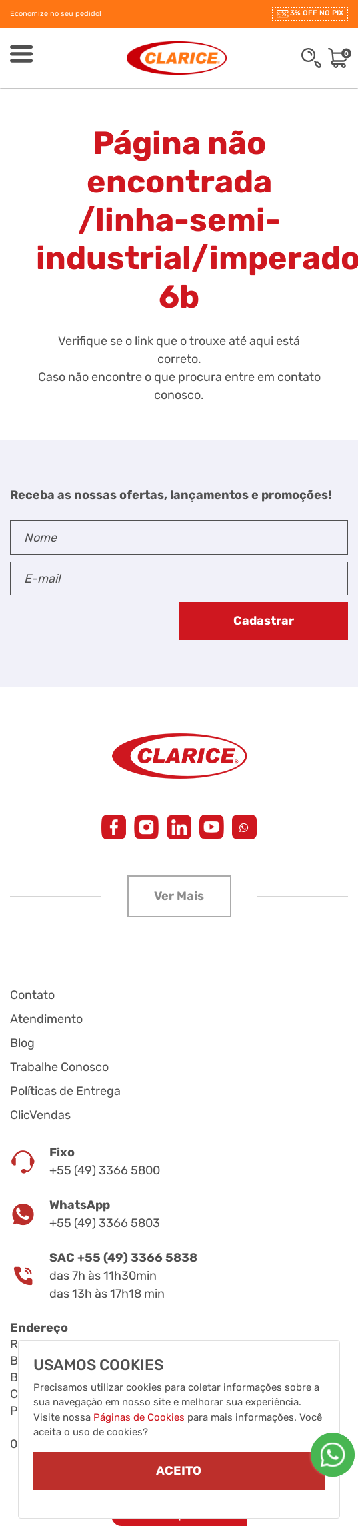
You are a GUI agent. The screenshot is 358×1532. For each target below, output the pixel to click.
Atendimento (46, 1019)
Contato (32, 995)
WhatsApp (79, 1205)
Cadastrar (263, 620)
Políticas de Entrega (65, 1091)
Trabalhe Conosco (59, 1067)
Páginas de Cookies (139, 1417)
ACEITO (178, 1470)
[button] (179, 896)
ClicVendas (40, 1115)
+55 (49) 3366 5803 (104, 1223)
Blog (22, 1043)
